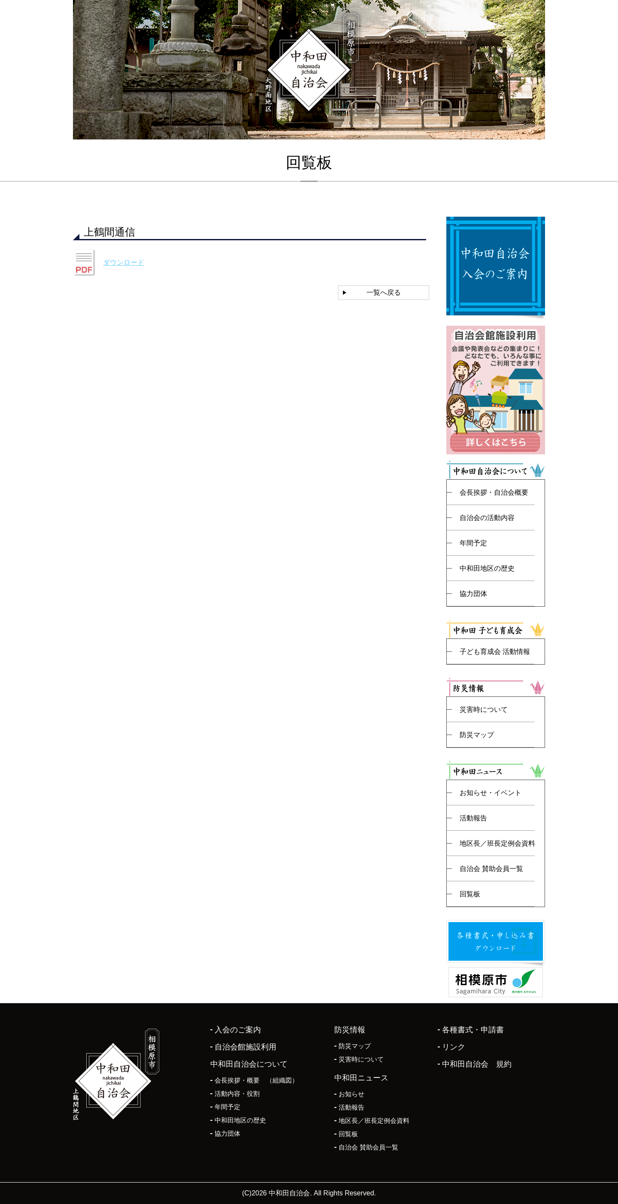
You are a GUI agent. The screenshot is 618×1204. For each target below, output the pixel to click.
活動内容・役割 (237, 1093)
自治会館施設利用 (245, 1047)
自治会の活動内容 (487, 517)
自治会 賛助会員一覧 (491, 868)
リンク (453, 1047)
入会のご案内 (238, 1030)
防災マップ (477, 734)
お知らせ (351, 1094)
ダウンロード (123, 262)
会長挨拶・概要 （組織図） (256, 1080)
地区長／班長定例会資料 (497, 843)
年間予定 (473, 543)
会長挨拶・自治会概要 (494, 492)
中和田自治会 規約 (477, 1064)
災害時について (484, 709)
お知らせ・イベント (490, 792)
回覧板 (470, 894)
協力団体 (473, 593)
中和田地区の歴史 (487, 568)
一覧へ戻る (384, 292)
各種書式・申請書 (473, 1030)
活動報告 (473, 818)
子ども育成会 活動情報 (495, 651)
